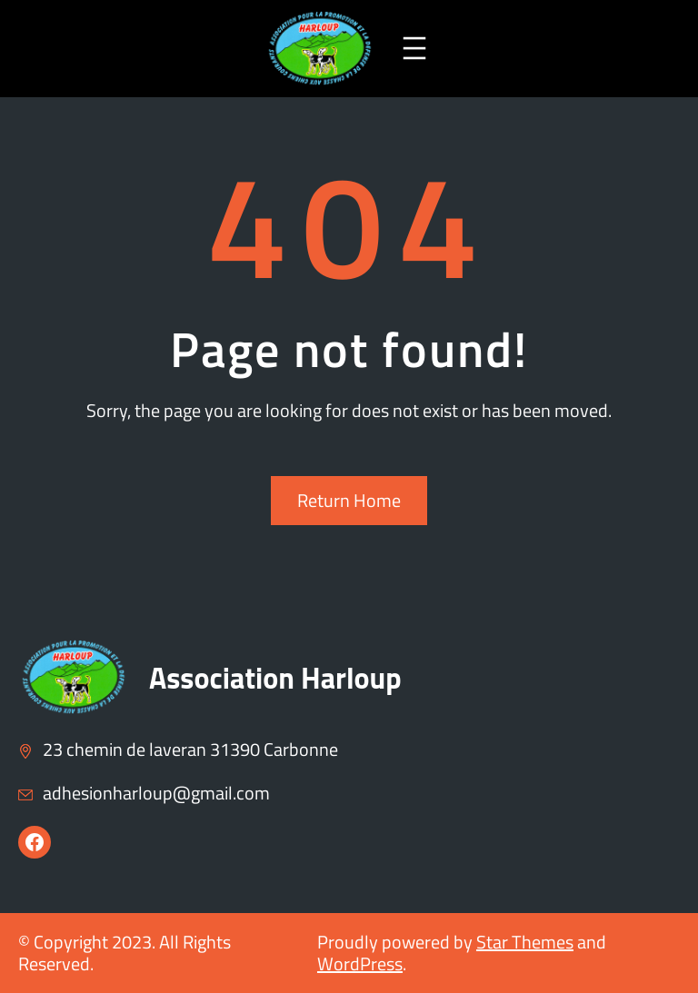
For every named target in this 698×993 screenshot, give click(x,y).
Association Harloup (275, 678)
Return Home (349, 500)
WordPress (360, 963)
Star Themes (524, 942)
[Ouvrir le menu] (414, 48)
